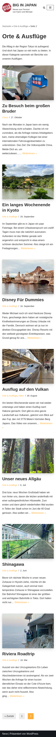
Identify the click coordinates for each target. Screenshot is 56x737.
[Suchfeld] (44, 7)
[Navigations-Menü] (50, 7)
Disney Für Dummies (23, 299)
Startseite (6, 26)
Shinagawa (13, 564)
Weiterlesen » (29, 153)
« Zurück (9, 716)
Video (21, 396)
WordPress (32, 733)
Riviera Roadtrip (18, 654)
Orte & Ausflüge (20, 26)
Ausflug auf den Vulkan (25, 389)
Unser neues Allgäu (21, 479)
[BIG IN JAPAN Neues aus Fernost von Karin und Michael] (19, 7)
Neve (5, 733)
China (5, 117)
